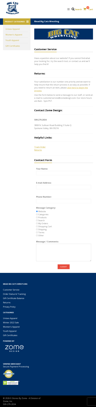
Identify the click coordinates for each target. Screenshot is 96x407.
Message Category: (46, 207)
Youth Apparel (12, 40)
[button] (17, 21)
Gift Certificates (13, 46)
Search (78, 9)
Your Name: (42, 168)
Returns (6, 302)
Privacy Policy (9, 306)
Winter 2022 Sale (11, 322)
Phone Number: (44, 196)
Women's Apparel (14, 34)
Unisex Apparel (13, 29)
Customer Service (11, 289)
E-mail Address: (43, 182)
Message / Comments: (47, 241)
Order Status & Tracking (14, 294)
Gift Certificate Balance (13, 298)
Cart (90, 9)
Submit (63, 266)
